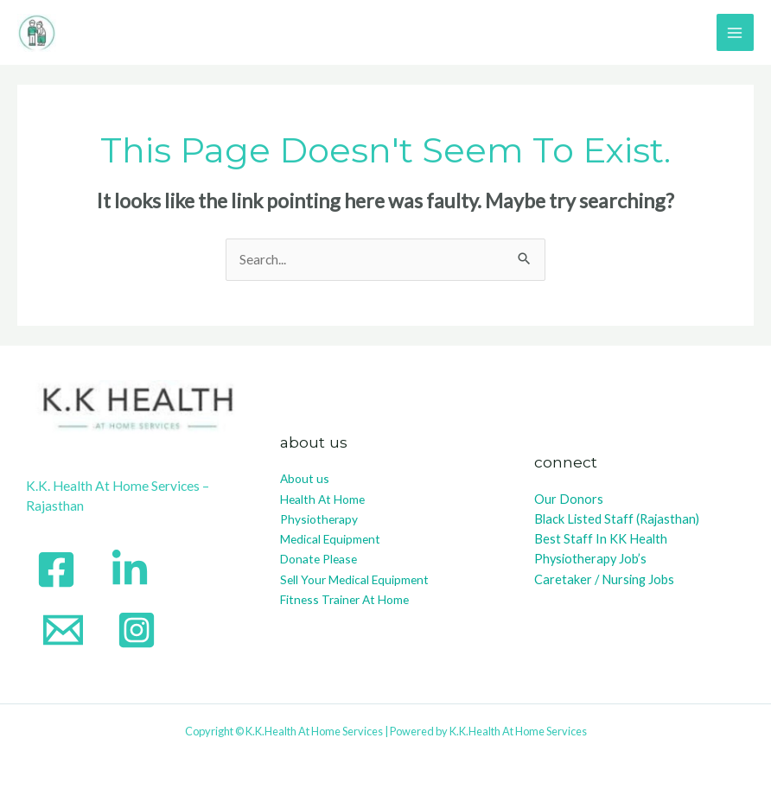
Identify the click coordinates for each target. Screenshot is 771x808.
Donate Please (318, 558)
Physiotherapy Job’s (590, 558)
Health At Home (322, 499)
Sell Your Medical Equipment (354, 579)
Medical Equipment (330, 538)
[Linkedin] (129, 569)
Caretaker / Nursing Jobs (604, 579)
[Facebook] (56, 569)
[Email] (63, 630)
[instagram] (136, 630)
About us (304, 478)
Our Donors (568, 499)
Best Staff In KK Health (600, 538)
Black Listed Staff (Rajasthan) (616, 519)
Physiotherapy (319, 519)
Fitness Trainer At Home (344, 599)
